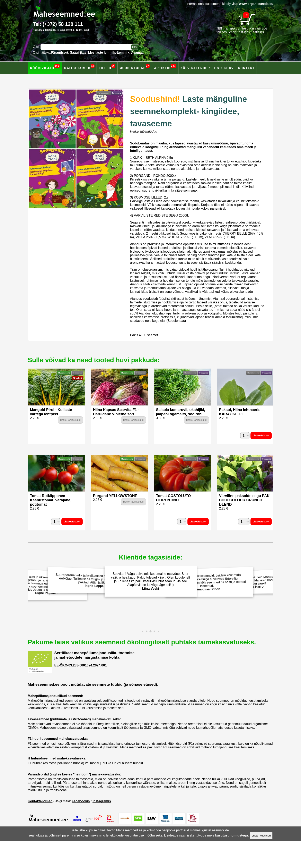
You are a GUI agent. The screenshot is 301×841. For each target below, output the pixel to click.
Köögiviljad (45, 67)
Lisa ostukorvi (261, 435)
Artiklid (165, 67)
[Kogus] (244, 435)
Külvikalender (195, 68)
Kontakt (246, 68)
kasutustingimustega (231, 835)
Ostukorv (224, 68)
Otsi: (37, 47)
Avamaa (137, 52)
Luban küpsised (261, 835)
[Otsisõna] (87, 47)
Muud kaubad (134, 67)
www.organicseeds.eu (256, 4)
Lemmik (123, 52)
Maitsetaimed (79, 67)
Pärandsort (59, 52)
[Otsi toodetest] (134, 47)
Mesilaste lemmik (101, 52)
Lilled (107, 67)
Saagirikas (78, 52)
